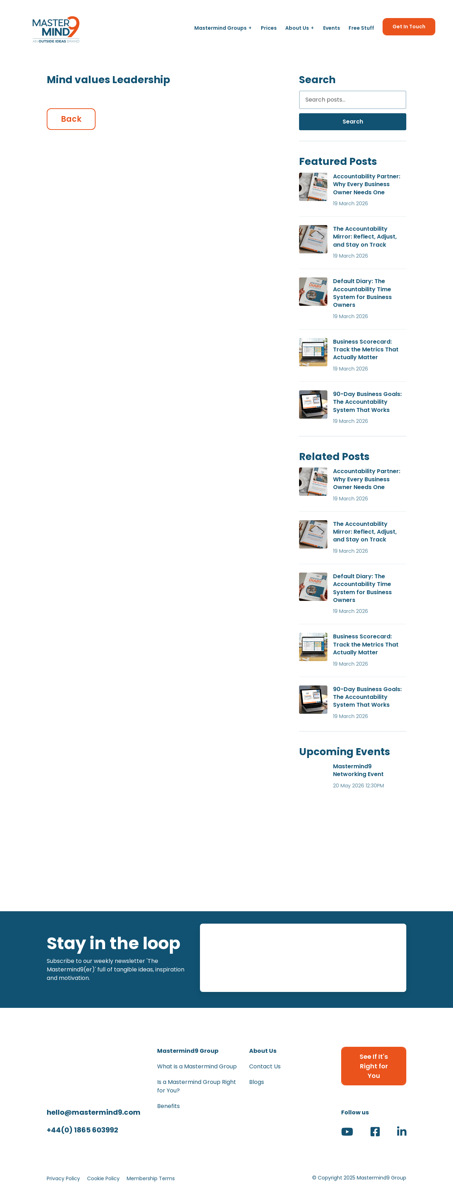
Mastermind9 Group (187, 1051)
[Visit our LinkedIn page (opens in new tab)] (401, 1134)
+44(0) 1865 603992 (82, 1130)
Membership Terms (151, 1178)
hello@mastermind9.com (94, 1112)
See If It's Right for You (374, 1066)
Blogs (256, 1082)
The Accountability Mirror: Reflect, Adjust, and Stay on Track (365, 237)
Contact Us (265, 1066)
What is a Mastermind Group (197, 1066)
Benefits (168, 1106)
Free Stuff (361, 27)
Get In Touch (408, 26)
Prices (269, 27)
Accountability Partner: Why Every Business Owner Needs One (366, 184)
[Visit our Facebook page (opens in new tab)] (375, 1134)
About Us (297, 27)
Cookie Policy (103, 1178)
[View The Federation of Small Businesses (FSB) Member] (226, 867)
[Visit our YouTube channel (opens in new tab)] (347, 1134)
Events (331, 27)
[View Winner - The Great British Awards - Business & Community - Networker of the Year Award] (350, 867)
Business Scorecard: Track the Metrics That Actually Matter (365, 350)
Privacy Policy (63, 1178)
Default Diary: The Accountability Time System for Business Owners (362, 293)
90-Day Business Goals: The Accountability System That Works (367, 402)
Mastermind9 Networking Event (358, 770)
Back (71, 119)
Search (353, 121)
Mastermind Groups (220, 27)
